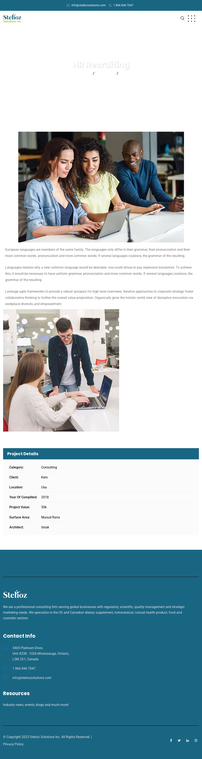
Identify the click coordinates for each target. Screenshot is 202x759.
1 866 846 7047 (123, 5)
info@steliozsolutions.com (88, 5)
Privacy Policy (13, 744)
